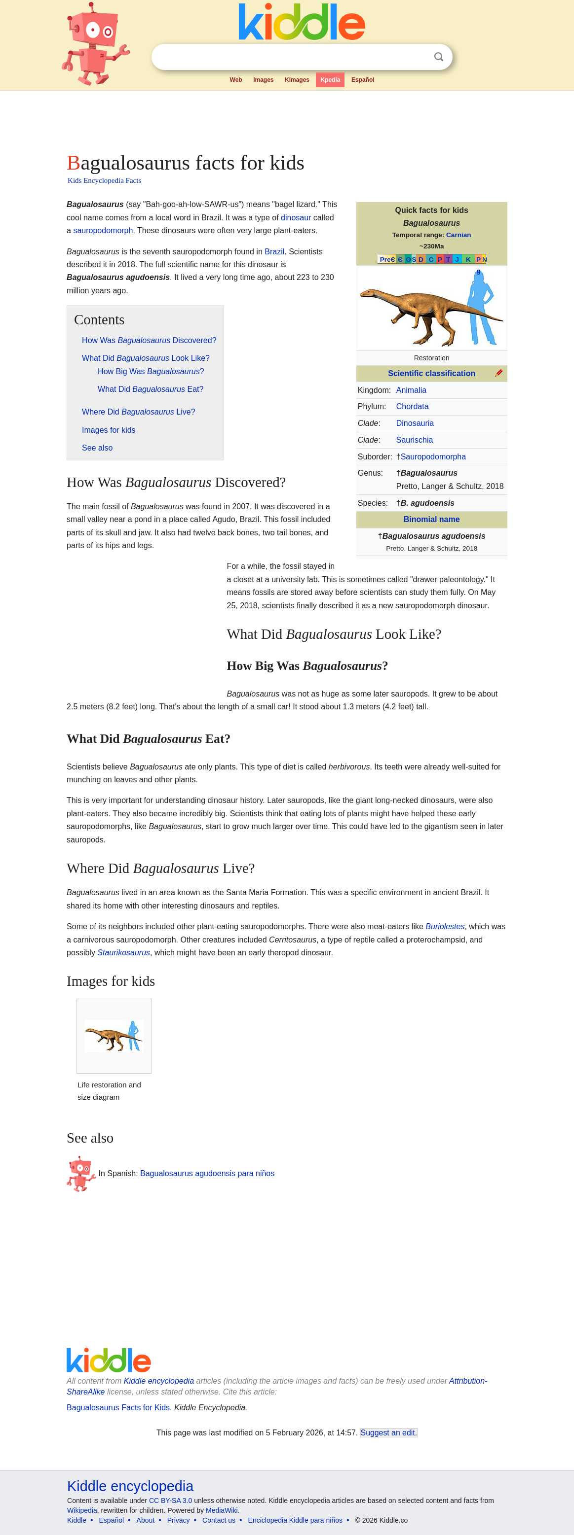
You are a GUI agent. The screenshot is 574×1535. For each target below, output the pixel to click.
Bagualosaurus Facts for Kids (118, 1407)
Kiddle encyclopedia (159, 1381)
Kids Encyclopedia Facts (104, 180)
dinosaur (296, 217)
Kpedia (330, 79)
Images (263, 79)
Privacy (178, 1520)
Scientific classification (431, 373)
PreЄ (388, 259)
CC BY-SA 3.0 (170, 1500)
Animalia (411, 390)
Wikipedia (82, 1510)
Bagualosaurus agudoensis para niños (207, 1173)
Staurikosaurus (123, 952)
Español (363, 79)
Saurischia (414, 440)
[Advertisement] (286, 118)
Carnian (458, 235)
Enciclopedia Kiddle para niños (295, 1520)
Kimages (297, 79)
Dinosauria (415, 423)
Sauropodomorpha (433, 457)
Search (439, 57)
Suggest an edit (388, 1433)
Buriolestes (444, 926)
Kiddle (76, 1520)
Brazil (274, 251)
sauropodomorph (103, 230)
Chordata (412, 406)
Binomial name (432, 519)
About (146, 1520)
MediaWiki (222, 1510)
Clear (418, 57)
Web (236, 79)
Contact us (218, 1520)
